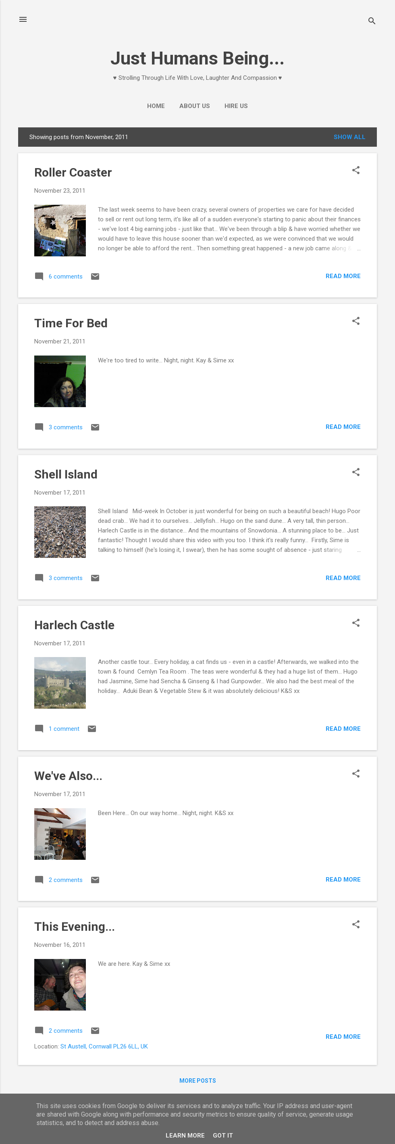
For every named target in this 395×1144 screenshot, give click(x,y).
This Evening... (74, 926)
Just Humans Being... (197, 58)
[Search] (372, 22)
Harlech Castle (74, 625)
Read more (343, 276)
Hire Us (236, 106)
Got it (223, 1135)
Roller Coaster (73, 172)
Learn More (185, 1135)
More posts (197, 1080)
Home (156, 106)
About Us (194, 106)
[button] (356, 171)
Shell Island (66, 474)
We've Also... (68, 776)
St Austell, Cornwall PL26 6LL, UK (104, 1046)
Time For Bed (71, 323)
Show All (350, 137)
